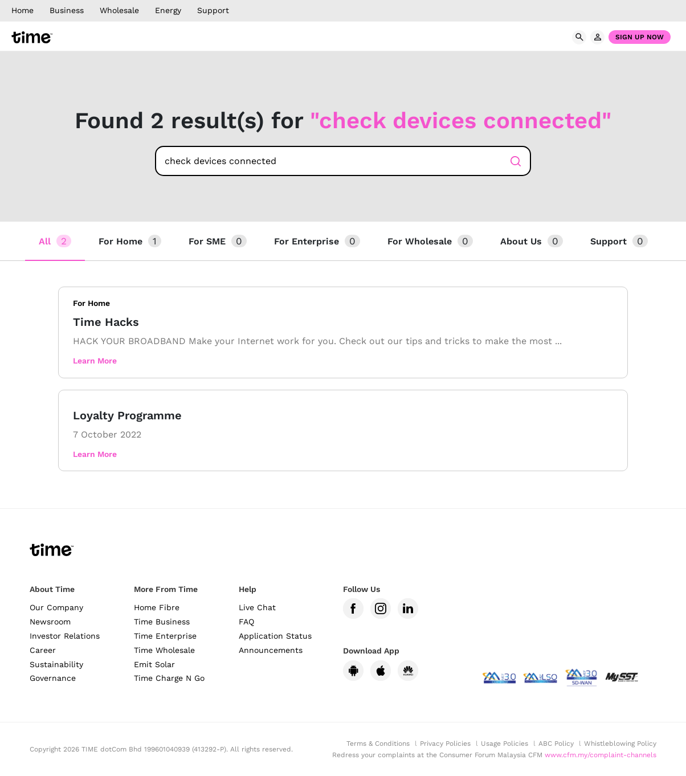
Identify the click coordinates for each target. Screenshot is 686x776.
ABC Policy (556, 744)
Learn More (95, 360)
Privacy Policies (445, 744)
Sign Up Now (639, 37)
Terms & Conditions (378, 744)
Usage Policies (504, 744)
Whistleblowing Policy (620, 744)
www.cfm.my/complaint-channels (600, 755)
